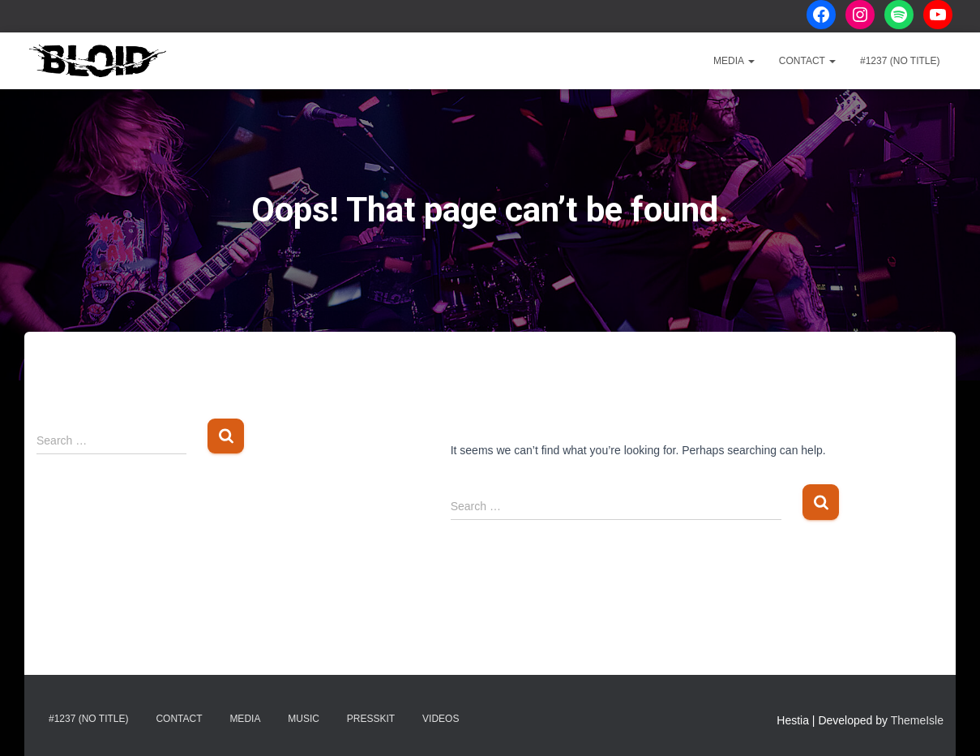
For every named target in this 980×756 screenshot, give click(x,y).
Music (303, 718)
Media (734, 61)
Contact (807, 61)
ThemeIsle (917, 720)
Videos (440, 718)
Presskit (371, 718)
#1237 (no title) (899, 61)
